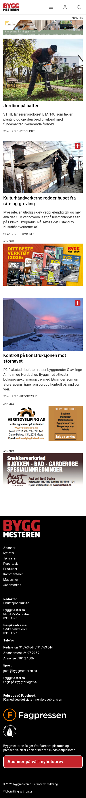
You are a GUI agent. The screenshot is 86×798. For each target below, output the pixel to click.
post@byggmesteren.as (20, 671)
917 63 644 (27, 647)
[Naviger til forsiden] (11, 7)
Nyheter (8, 553)
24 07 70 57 (31, 653)
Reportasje (11, 563)
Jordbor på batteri (21, 105)
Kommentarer (13, 574)
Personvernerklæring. (45, 784)
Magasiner (10, 579)
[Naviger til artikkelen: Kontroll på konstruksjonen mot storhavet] (43, 324)
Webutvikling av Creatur (17, 791)
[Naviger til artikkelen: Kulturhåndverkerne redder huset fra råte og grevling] (43, 167)
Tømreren (10, 558)
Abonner (9, 548)
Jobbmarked (12, 585)
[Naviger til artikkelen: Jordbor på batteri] (43, 70)
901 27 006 (26, 658)
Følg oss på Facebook (19, 695)
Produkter (10, 569)
